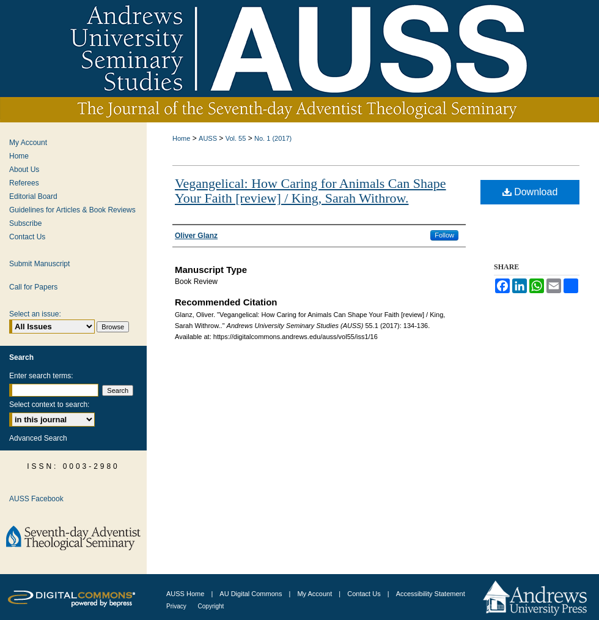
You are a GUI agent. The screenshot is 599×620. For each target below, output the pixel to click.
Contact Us (27, 237)
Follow (444, 235)
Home (181, 138)
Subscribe (25, 223)
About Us (24, 169)
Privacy (177, 606)
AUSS (208, 138)
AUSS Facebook (36, 499)
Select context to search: (49, 404)
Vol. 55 (236, 138)
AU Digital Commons (251, 593)
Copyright (211, 606)
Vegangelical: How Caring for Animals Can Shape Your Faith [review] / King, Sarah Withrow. (310, 191)
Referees (24, 183)
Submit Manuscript (39, 264)
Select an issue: (35, 314)
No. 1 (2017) (273, 138)
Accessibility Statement (430, 593)
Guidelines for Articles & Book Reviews (72, 210)
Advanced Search (38, 438)
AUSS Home (185, 593)
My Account (28, 142)
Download (530, 192)
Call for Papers (33, 287)
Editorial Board (33, 196)
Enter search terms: (41, 376)
